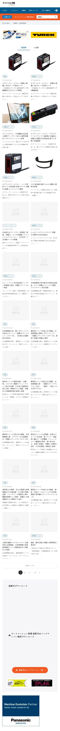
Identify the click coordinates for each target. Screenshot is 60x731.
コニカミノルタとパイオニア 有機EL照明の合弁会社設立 (43, 233)
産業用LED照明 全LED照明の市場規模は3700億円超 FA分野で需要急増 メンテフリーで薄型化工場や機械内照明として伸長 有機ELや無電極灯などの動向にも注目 (15, 494)
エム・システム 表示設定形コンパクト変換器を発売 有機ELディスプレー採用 (15, 285)
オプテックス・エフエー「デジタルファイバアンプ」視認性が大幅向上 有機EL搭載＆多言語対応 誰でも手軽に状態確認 (43, 137)
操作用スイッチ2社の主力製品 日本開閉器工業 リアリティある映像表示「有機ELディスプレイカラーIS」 (15, 436)
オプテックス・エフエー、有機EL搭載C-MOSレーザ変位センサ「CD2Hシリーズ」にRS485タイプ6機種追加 (44, 87)
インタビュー (14, 10)
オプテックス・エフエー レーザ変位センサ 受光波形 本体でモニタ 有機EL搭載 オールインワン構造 (15, 186)
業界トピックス (33, 10)
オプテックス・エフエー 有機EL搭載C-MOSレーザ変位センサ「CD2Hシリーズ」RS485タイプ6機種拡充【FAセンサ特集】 (15, 87)
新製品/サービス (36, 76)
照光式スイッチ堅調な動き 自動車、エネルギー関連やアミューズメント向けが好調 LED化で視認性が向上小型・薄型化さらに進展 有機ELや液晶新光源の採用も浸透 (15, 386)
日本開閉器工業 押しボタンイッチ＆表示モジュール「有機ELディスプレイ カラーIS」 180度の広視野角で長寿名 (15, 334)
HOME (4, 10)
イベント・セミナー (9, 225)
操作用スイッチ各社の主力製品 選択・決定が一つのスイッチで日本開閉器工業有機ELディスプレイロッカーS (44, 493)
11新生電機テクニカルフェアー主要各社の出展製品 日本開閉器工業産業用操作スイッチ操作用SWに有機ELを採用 (15, 546)
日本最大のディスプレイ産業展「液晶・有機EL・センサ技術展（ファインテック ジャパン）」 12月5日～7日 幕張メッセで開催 (15, 236)
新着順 (23, 47)
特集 (5, 76)
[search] (55, 17)
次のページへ (30, 565)
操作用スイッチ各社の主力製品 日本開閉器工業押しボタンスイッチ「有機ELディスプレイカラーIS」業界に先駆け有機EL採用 (44, 334)
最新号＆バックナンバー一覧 (31, 670)
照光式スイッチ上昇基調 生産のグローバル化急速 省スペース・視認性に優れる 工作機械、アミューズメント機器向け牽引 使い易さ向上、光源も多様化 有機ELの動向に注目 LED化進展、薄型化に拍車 (44, 440)
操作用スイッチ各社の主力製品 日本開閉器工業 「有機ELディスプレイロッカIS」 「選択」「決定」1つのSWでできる (44, 385)
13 (35, 572)
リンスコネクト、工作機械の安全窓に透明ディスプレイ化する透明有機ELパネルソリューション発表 (15, 136)
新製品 (24, 10)
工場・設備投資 (46, 10)
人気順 (36, 47)
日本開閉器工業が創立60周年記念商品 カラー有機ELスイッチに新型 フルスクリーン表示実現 (44, 285)
